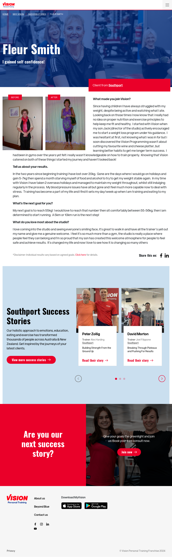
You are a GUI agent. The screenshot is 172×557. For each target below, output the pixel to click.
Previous (78, 378)
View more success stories (29, 360)
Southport (116, 85)
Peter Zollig (91, 333)
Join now (126, 452)
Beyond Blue (41, 506)
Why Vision (18, 14)
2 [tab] (120, 379)
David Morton (138, 333)
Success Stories (37, 14)
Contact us (41, 515)
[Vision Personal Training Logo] (9, 5)
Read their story (92, 360)
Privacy (11, 550)
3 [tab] (124, 379)
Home (5, 14)
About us (39, 498)
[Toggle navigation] (167, 5)
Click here (80, 254)
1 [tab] (116, 379)
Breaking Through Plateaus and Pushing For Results (142, 349)
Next (162, 378)
